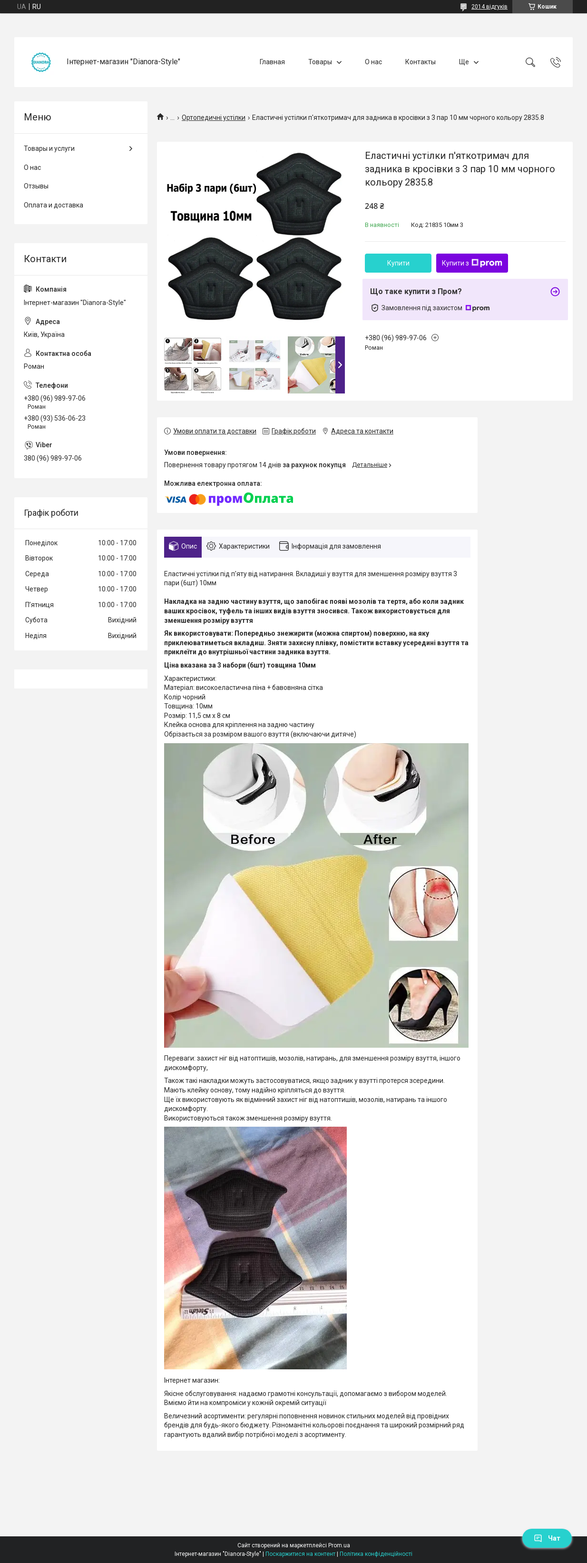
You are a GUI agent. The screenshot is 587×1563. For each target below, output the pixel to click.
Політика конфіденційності (376, 1554)
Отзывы (36, 186)
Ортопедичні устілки (213, 117)
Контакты (420, 62)
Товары (320, 62)
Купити (398, 263)
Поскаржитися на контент (300, 1554)
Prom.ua (339, 1545)
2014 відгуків (489, 6)
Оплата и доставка (53, 205)
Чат (547, 1538)
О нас (373, 62)
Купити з (472, 263)
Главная (272, 62)
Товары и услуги (49, 148)
